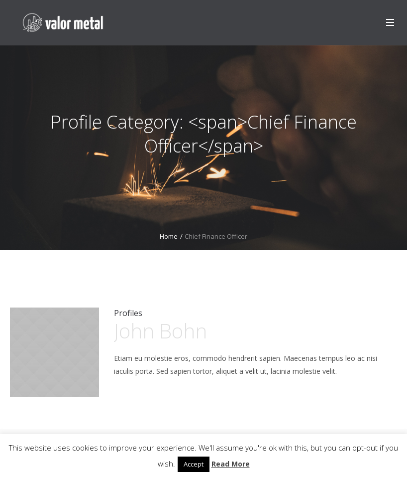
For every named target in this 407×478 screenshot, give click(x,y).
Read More (230, 464)
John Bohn (160, 330)
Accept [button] (194, 464)
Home (169, 236)
